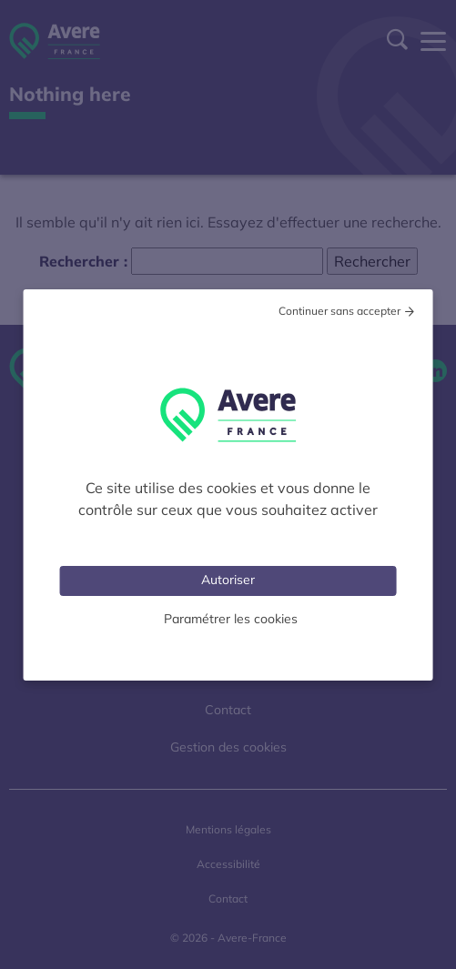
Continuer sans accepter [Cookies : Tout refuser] (339, 311)
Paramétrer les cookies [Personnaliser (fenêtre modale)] (231, 619)
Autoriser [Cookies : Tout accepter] (228, 579)
